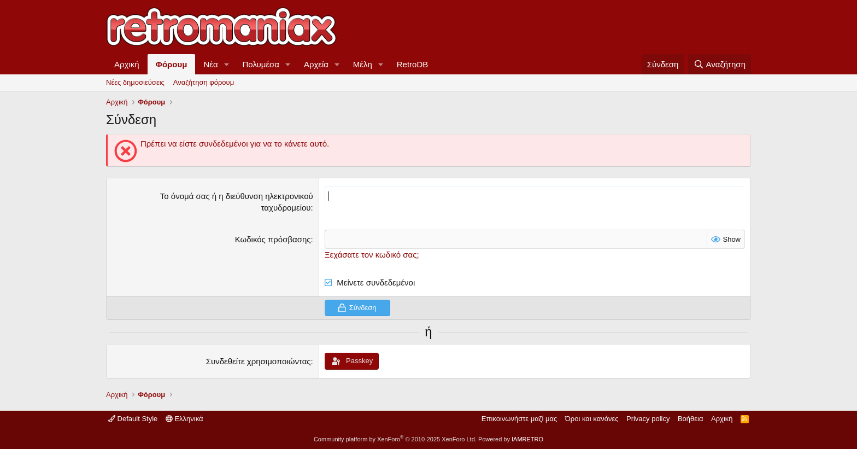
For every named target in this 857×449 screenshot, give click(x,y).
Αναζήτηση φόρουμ (203, 82)
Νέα (210, 64)
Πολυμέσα (261, 64)
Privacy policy (648, 419)
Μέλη (362, 64)
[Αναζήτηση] (719, 64)
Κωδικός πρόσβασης (273, 239)
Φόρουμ (171, 64)
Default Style (132, 419)
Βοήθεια (690, 419)
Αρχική (126, 64)
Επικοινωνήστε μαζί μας (519, 419)
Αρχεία (316, 64)
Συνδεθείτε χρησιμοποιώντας (258, 361)
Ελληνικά (184, 419)
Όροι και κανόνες (592, 419)
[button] (226, 64)
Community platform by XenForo (395, 439)
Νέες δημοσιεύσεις (135, 82)
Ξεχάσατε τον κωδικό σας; (372, 254)
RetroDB (412, 64)
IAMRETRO (527, 439)
